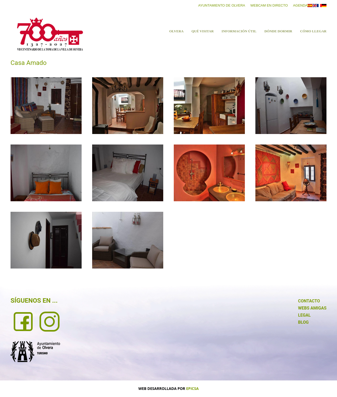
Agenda (300, 5)
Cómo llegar (313, 31)
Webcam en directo (269, 5)
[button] (46, 105)
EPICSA (192, 388)
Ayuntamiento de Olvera (221, 5)
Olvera (176, 31)
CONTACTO (309, 300)
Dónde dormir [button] (278, 31)
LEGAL (304, 315)
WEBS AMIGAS (312, 308)
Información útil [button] (239, 31)
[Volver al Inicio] (50, 34)
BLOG (303, 322)
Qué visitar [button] (202, 31)
